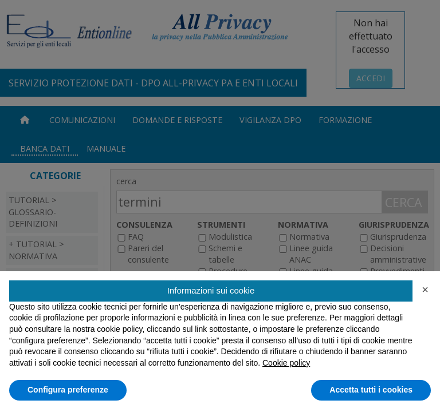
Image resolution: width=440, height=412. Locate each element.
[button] (425, 289)
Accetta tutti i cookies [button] (370, 389)
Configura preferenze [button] (68, 389)
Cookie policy (286, 362)
